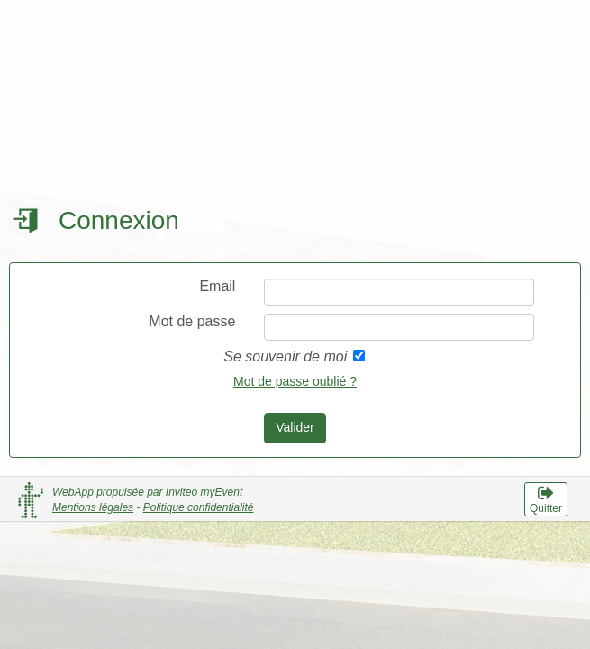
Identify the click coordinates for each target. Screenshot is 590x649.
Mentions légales (92, 507)
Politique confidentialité (198, 507)
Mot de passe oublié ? (295, 381)
